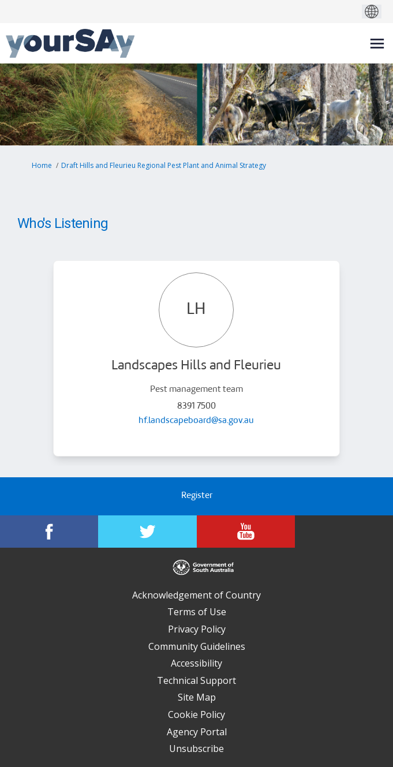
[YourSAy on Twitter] (147, 531)
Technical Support (196, 680)
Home (42, 165)
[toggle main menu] (377, 43)
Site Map (197, 697)
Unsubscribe (196, 748)
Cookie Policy (196, 714)
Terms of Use (196, 611)
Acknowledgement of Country (196, 595)
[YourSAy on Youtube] (246, 531)
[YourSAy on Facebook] (49, 531)
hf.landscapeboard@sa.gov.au (196, 421)
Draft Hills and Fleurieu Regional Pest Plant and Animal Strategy (163, 165)
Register (196, 496)
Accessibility (196, 663)
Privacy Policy (197, 629)
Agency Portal (197, 731)
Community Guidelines (196, 646)
